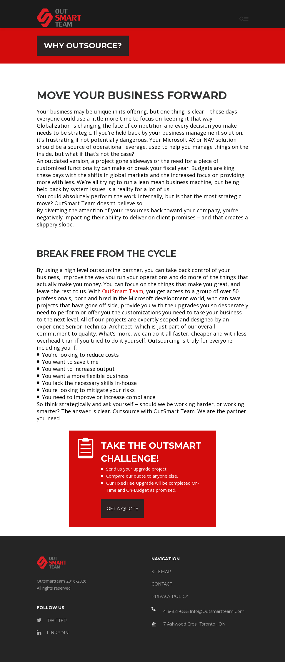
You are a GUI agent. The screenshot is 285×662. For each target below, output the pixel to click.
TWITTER (52, 620)
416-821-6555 (176, 611)
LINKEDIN (53, 633)
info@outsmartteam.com (217, 611)
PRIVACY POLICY (169, 596)
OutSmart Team (122, 291)
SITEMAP (161, 571)
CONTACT (161, 584)
